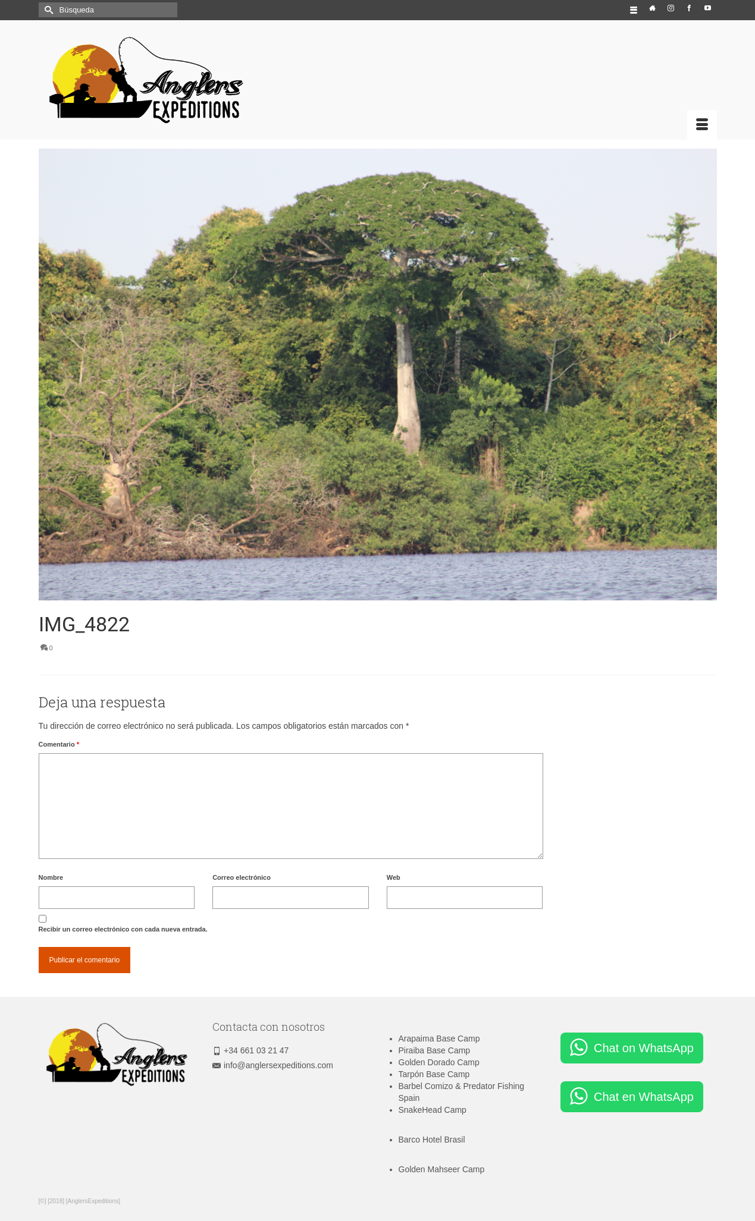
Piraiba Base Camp (435, 1050)
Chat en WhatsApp (644, 1096)
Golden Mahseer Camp (442, 1169)
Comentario (59, 744)
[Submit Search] (48, 9)
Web (393, 877)
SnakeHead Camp (432, 1110)
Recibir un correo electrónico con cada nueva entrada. (123, 929)
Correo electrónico (241, 877)
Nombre (51, 877)
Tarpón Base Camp (434, 1074)
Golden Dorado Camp (439, 1062)
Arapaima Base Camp (439, 1038)
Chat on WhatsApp (644, 1048)
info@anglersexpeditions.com (272, 1065)
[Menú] (702, 125)
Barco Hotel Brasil (432, 1139)
